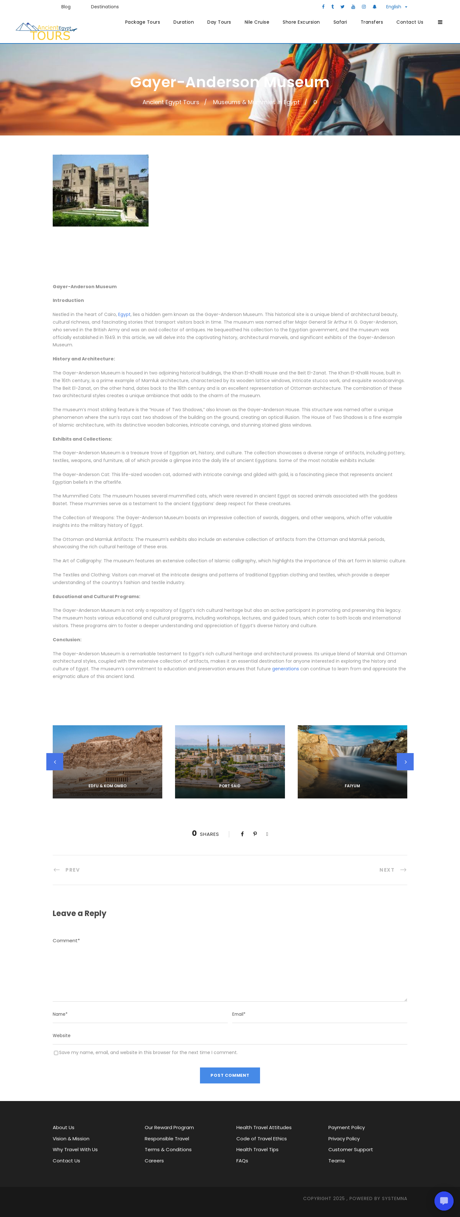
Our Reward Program (169, 1127)
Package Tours (142, 22)
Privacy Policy (344, 1138)
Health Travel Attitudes (264, 1127)
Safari (340, 22)
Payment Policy (346, 1127)
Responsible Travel (167, 1138)
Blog (66, 7)
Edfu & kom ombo (107, 786)
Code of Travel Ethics (261, 1138)
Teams (336, 1160)
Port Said (230, 786)
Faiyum (352, 786)
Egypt (124, 314)
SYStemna (394, 1198)
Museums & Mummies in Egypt (256, 102)
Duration (183, 22)
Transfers (372, 22)
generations (285, 669)
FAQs (242, 1160)
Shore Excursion (301, 22)
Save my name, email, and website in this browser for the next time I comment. (148, 1052)
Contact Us (409, 22)
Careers (154, 1160)
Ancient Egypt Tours (170, 102)
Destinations (105, 7)
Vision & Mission (71, 1138)
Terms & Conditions (168, 1149)
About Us (63, 1127)
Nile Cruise (257, 22)
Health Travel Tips (257, 1149)
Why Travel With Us (75, 1149)
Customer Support (350, 1149)
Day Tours (219, 22)
